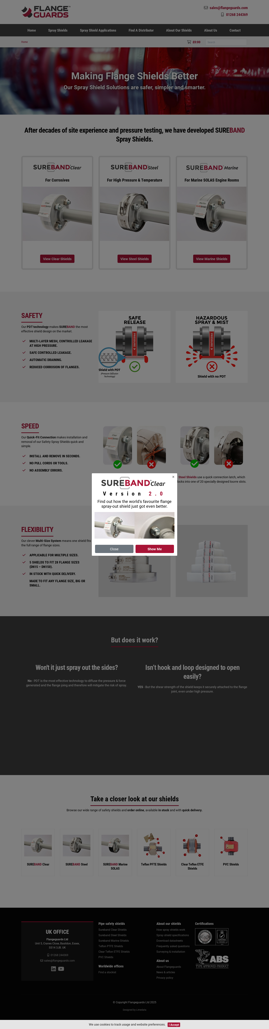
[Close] (173, 477)
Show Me (155, 549)
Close (114, 549)
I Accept (174, 1024)
